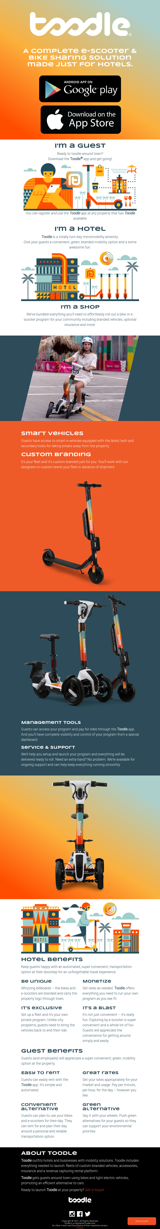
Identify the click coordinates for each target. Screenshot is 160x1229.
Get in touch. (95, 1190)
